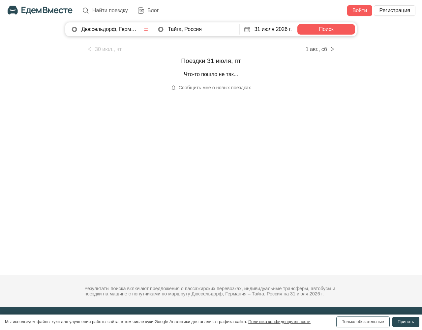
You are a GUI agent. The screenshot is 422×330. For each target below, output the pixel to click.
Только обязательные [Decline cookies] (363, 321)
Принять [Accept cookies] (406, 321)
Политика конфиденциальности (279, 321)
